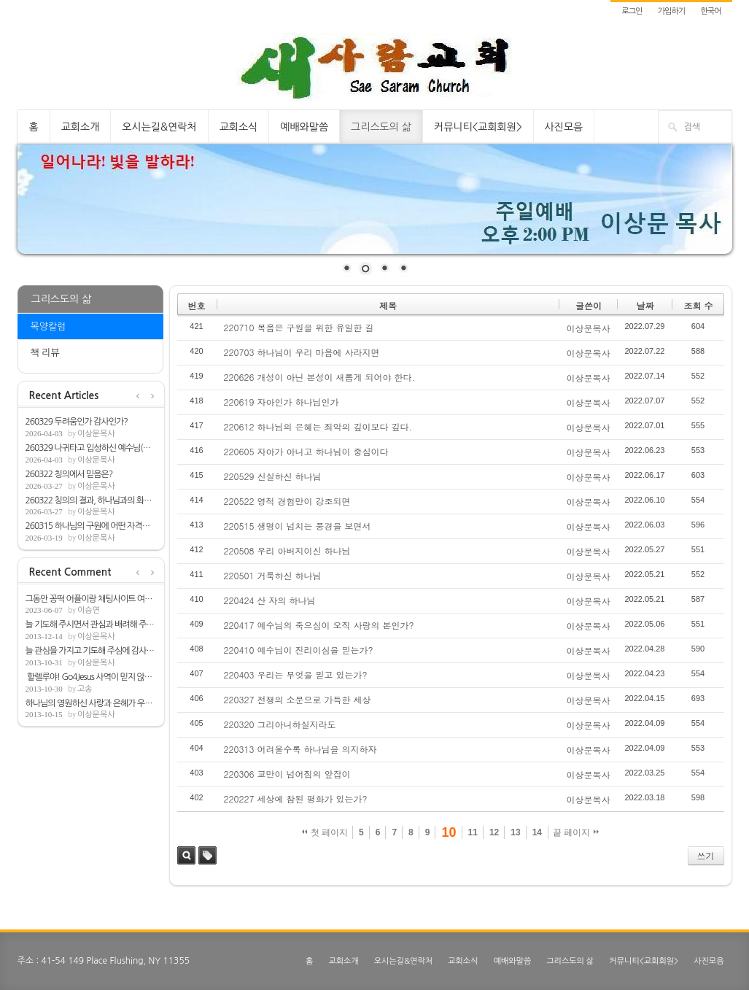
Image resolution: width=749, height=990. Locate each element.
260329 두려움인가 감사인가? (77, 421)
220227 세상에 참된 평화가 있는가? (296, 798)
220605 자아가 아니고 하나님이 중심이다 (306, 451)
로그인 (631, 11)
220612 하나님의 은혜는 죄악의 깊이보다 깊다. (318, 426)
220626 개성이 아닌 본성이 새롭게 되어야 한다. (320, 377)
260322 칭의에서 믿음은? (69, 474)
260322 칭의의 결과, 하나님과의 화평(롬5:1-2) (91, 500)
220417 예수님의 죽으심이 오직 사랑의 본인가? (319, 625)
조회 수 (698, 305)
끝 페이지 (576, 832)
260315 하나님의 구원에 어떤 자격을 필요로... (91, 526)
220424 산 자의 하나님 (270, 600)
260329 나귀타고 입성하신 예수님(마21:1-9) (91, 448)
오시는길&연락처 (159, 127)
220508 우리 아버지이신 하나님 (287, 550)
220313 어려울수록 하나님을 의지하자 (300, 749)
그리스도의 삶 (381, 127)
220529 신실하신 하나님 (273, 476)
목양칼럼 (48, 326)
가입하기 (671, 11)
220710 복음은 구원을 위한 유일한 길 (299, 327)
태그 (207, 855)
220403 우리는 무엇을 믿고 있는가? (296, 674)
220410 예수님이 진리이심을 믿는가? (298, 649)
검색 (186, 855)
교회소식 (239, 127)
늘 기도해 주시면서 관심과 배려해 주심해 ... (91, 624)
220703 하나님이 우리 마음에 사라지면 (302, 352)
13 (515, 832)
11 (473, 832)
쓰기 (706, 855)
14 (537, 832)
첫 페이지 (325, 832)
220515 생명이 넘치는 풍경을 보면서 (297, 525)
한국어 (710, 11)
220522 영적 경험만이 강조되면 (287, 501)
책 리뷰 (45, 352)
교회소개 (80, 127)
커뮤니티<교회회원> (478, 127)
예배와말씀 (304, 127)
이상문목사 (96, 434)
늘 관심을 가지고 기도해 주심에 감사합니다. (91, 650)
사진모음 (564, 127)
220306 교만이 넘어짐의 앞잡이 (287, 773)
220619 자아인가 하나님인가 (281, 401)
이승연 (88, 610)
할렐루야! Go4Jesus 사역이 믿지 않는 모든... (91, 677)
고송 (85, 689)
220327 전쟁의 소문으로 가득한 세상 (297, 699)
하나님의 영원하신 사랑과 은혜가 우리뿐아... (91, 703)
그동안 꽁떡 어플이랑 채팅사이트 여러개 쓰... (91, 599)
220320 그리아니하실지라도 (280, 724)
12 (494, 832)
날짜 (644, 305)
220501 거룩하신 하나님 (273, 575)
